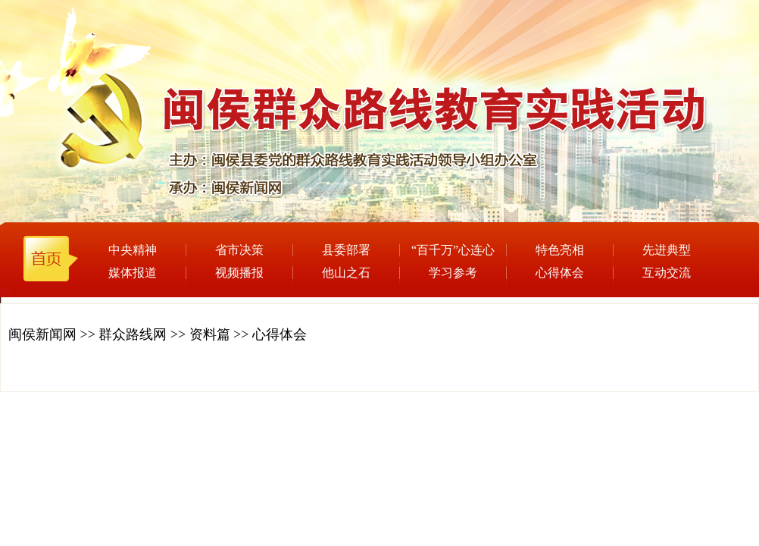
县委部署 (346, 249)
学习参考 (453, 272)
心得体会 (560, 272)
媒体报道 (132, 272)
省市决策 (239, 249)
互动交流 (666, 272)
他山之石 (346, 272)
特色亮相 (560, 249)
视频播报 (239, 272)
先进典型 (666, 249)
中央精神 (132, 249)
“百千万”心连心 (453, 249)
